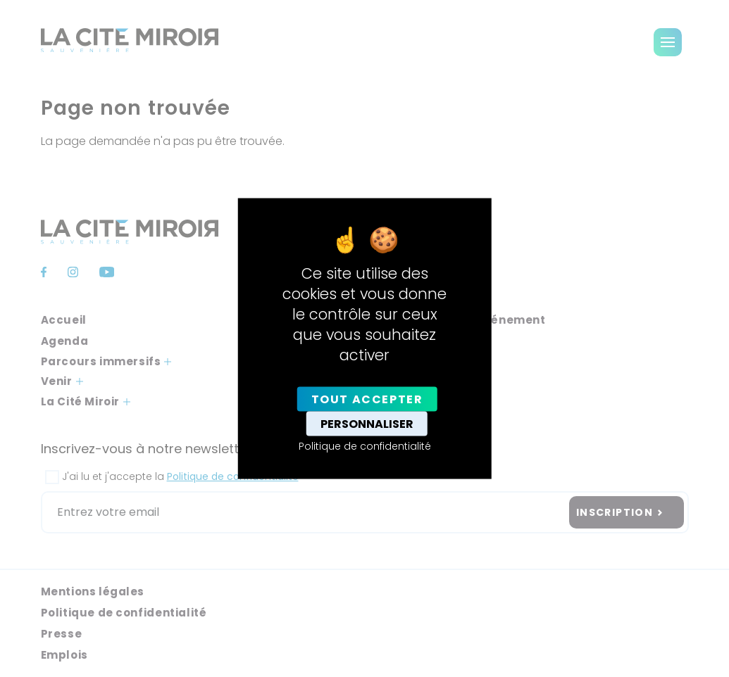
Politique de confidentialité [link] (365, 445)
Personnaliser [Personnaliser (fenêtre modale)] (366, 423)
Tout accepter (367, 399)
